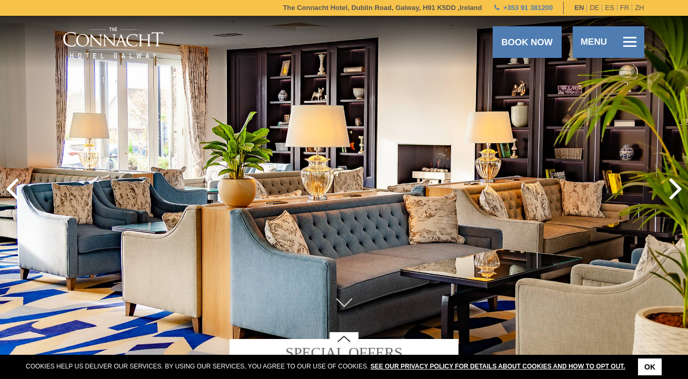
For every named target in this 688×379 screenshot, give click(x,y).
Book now (526, 42)
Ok (649, 367)
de (594, 8)
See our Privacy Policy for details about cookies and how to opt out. (498, 366)
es (609, 8)
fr (624, 8)
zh (639, 8)
